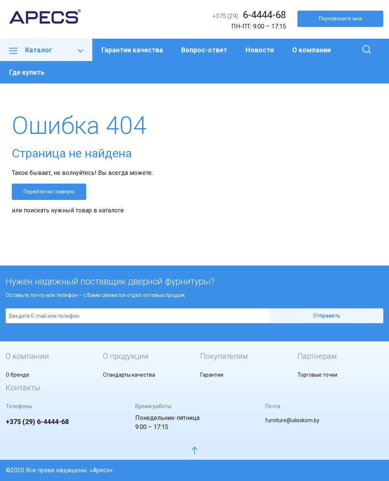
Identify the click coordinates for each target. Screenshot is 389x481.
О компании (311, 50)
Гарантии (211, 375)
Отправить (326, 316)
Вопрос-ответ (204, 50)
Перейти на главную (49, 192)
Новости (259, 50)
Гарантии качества (132, 50)
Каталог (46, 50)
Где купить (26, 72)
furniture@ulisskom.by (292, 420)
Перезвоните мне (340, 19)
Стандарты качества (129, 375)
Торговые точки (317, 375)
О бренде (17, 375)
